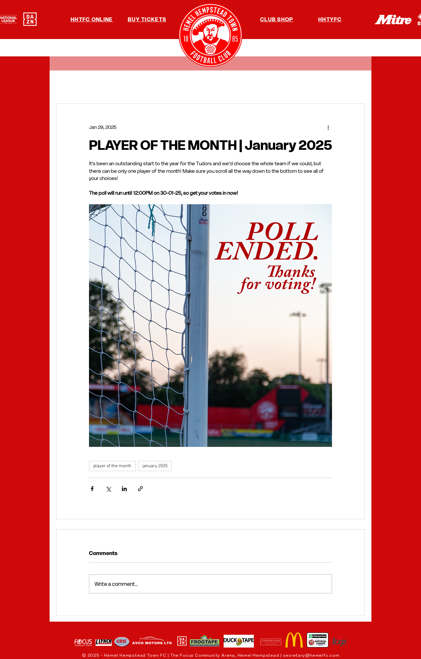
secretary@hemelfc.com (311, 655)
